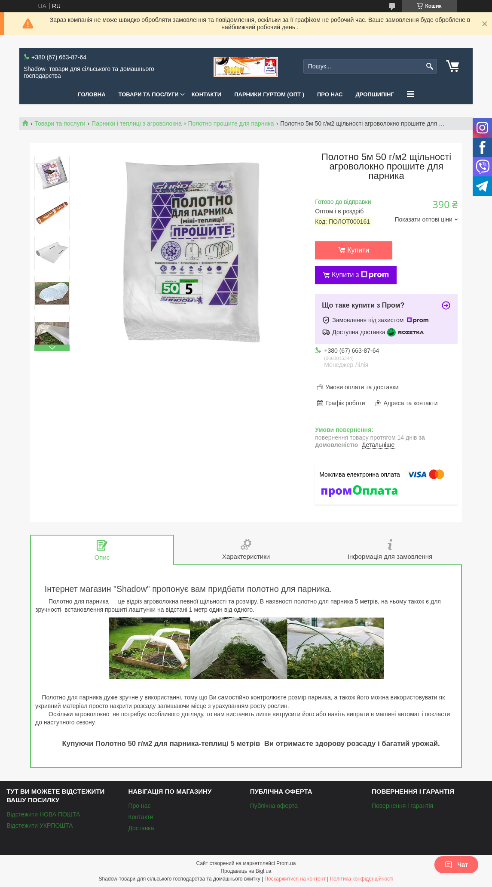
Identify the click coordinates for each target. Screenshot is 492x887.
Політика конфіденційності (362, 879)
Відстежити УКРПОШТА (39, 825)
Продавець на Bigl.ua (245, 871)
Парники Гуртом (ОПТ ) (269, 94)
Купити (358, 250)
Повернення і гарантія (402, 805)
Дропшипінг (374, 94)
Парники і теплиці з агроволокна (137, 123)
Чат (456, 865)
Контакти (207, 94)
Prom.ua (286, 863)
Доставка (141, 828)
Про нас (329, 94)
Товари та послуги (149, 94)
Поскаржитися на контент (295, 879)
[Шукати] (429, 66)
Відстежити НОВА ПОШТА (43, 814)
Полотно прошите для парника (231, 123)
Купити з (360, 275)
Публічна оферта (274, 805)
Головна (91, 94)
